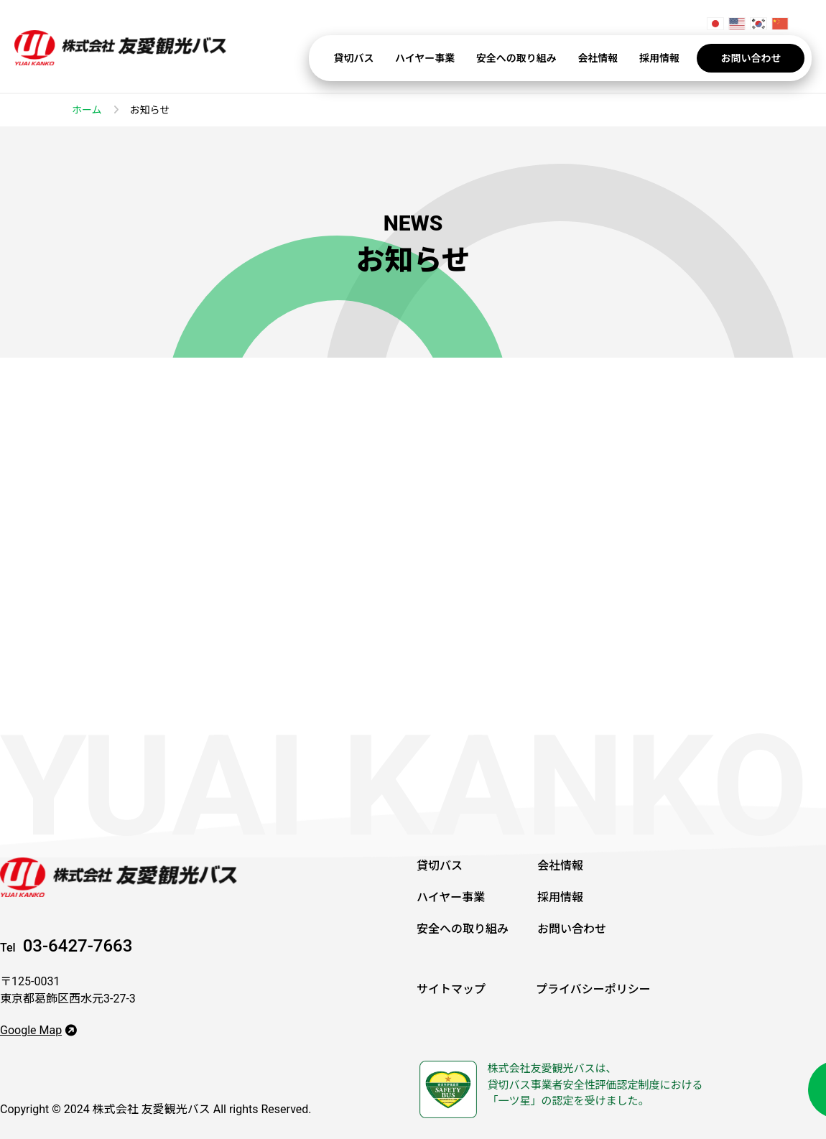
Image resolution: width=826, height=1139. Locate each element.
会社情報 (597, 58)
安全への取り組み (516, 58)
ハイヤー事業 (425, 58)
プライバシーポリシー (593, 989)
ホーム (87, 110)
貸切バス (354, 58)
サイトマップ (451, 989)
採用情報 (659, 58)
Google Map (38, 1030)
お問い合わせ (750, 58)
